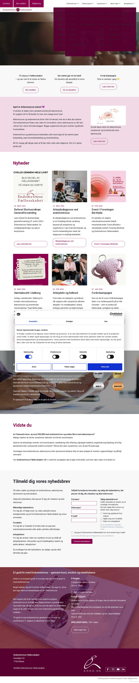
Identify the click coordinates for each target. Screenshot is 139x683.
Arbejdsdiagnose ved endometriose (64, 245)
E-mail (74, 518)
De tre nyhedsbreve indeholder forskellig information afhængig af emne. (111, 529)
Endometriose (72, 4)
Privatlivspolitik (103, 681)
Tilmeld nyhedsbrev (82, 544)
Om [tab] (105, 321)
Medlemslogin (121, 11)
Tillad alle (105, 367)
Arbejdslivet (128, 4)
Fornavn (75, 502)
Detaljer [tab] (69, 321)
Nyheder (111, 11)
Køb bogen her (80, 632)
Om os (103, 11)
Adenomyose (87, 4)
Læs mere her (108, 89)
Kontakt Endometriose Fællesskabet (29, 670)
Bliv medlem (24, 4)
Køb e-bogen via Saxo (83, 594)
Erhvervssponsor (92, 11)
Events (81, 11)
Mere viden (114, 4)
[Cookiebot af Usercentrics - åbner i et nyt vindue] (111, 314)
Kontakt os (132, 11)
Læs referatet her (24, 246)
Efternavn (75, 510)
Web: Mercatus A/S (130, 681)
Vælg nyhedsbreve (109, 502)
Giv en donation (69, 92)
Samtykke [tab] (33, 321)
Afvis (34, 367)
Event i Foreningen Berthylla (106, 246)
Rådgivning (39, 4)
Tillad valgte (69, 367)
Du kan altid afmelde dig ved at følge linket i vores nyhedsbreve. (92, 538)
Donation (9, 4)
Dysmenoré (101, 4)
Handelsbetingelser (116, 681)
